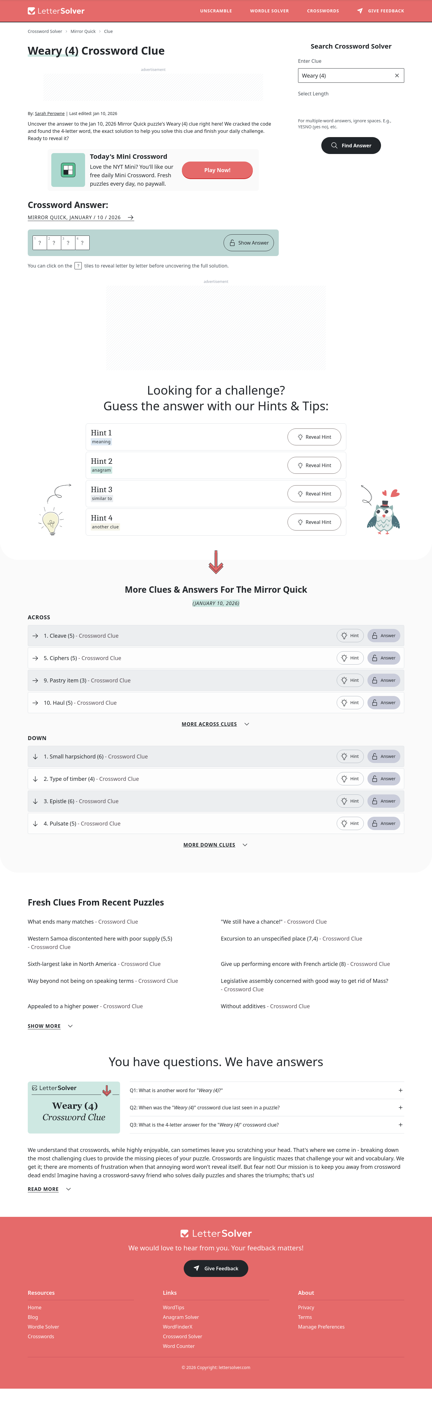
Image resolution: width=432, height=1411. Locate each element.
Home (35, 1329)
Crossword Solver (182, 1358)
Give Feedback (216, 1291)
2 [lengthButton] (304, 108)
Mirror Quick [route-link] (83, 31)
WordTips (173, 1329)
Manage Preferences (321, 1349)
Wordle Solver (269, 11)
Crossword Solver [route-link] (45, 31)
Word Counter (179, 1368)
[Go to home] (216, 1255)
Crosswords (323, 11)
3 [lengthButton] (317, 108)
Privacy (306, 1329)
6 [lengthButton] (357, 108)
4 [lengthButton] (330, 108)
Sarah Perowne (50, 136)
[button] (216, 459)
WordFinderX (177, 1349)
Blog (33, 1339)
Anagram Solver (181, 1339)
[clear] (397, 75)
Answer (383, 658)
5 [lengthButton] (344, 108)
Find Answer (351, 145)
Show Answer (249, 265)
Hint (350, 658)
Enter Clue (310, 61)
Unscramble (216, 11)
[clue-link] (188, 658)
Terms (305, 1339)
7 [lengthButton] (370, 108)
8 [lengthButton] (384, 108)
